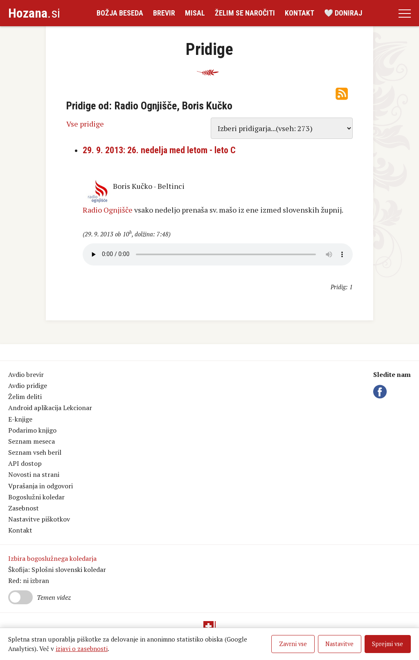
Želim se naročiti (245, 13)
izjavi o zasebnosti (82, 648)
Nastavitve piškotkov (39, 519)
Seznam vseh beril (34, 452)
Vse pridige (85, 124)
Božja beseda (120, 13)
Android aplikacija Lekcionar (50, 407)
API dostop (25, 463)
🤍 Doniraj (343, 13)
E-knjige (20, 419)
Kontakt (299, 13)
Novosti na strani (33, 474)
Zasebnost (23, 508)
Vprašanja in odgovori (40, 485)
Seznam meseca (31, 441)
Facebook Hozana (381, 391)
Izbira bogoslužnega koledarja (52, 558)
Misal (195, 13)
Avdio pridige (27, 385)
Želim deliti (25, 396)
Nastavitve (339, 644)
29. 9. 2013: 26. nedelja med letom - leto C (159, 150)
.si (34, 13)
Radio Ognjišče (108, 210)
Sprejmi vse (387, 644)
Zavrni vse (293, 644)
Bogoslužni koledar (36, 496)
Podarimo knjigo (32, 430)
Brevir (164, 13)
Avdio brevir (26, 374)
